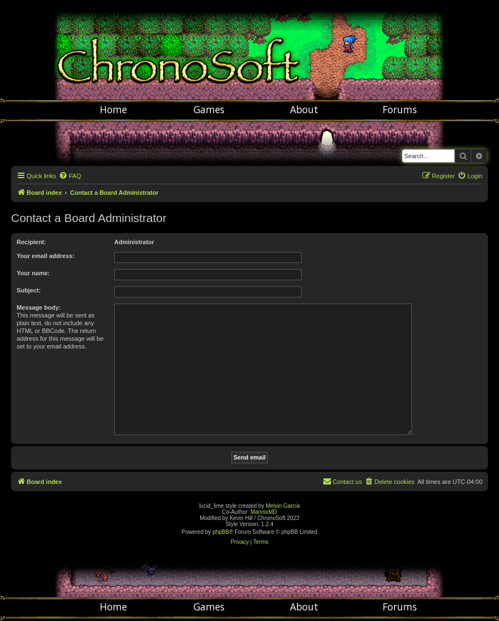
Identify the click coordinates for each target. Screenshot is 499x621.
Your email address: (45, 256)
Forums (400, 109)
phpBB (220, 532)
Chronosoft (249, 50)
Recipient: (31, 242)
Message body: (38, 307)
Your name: (33, 273)
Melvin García (283, 506)
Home (113, 109)
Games (209, 109)
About (304, 109)
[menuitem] (70, 176)
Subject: (28, 290)
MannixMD (264, 512)
